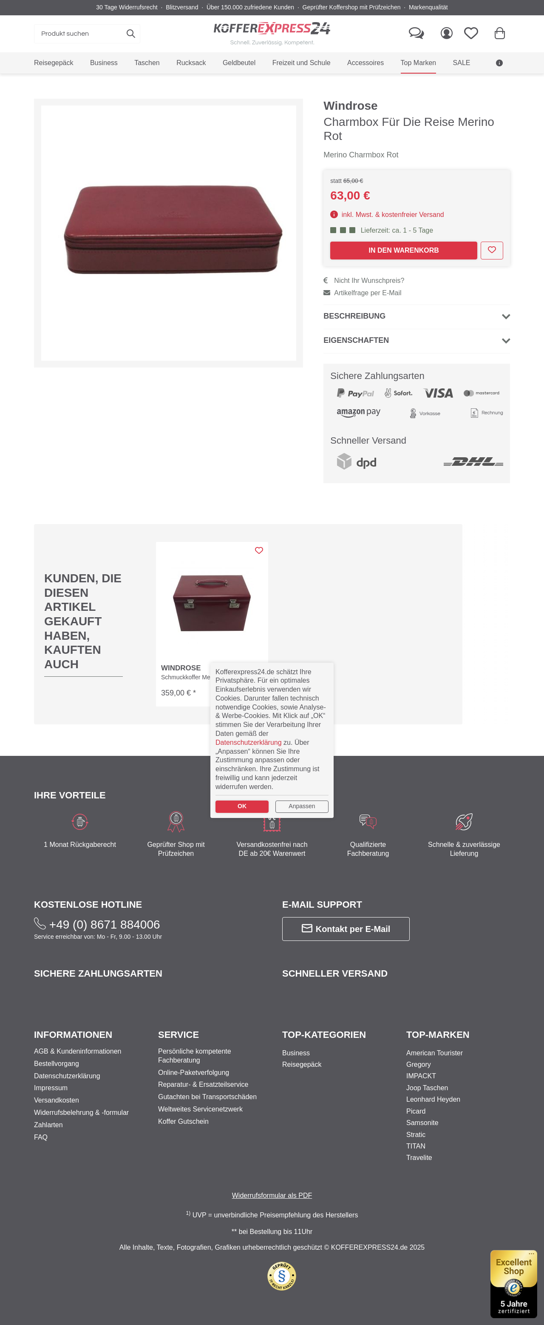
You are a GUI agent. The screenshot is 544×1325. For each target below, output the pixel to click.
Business (296, 1053)
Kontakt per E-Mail (346, 900)
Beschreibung (354, 301)
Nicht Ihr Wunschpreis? (363, 266)
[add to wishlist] (492, 236)
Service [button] (178, 1034)
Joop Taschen (427, 1087)
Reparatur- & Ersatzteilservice (203, 1084)
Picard (415, 1111)
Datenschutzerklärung (67, 1076)
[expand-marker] (168, 218)
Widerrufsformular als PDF (272, 1195)
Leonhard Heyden (433, 1099)
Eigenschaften (356, 326)
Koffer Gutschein (183, 1121)
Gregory (418, 1064)
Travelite (419, 1158)
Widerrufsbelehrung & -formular (81, 1112)
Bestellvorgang (56, 1063)
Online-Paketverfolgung (193, 1072)
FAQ (41, 1137)
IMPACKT (421, 1076)
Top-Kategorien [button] (324, 1034)
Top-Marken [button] (438, 1034)
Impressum (51, 1088)
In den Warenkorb (403, 235)
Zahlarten (48, 1124)
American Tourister (434, 1053)
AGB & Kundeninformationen (77, 1051)
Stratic (415, 1134)
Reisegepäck (302, 1064)
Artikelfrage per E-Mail (362, 278)
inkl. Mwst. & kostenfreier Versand (387, 200)
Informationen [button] (73, 1034)
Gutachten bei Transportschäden (207, 1097)
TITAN (415, 1146)
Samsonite (422, 1123)
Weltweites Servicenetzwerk (200, 1109)
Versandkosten (56, 1100)
